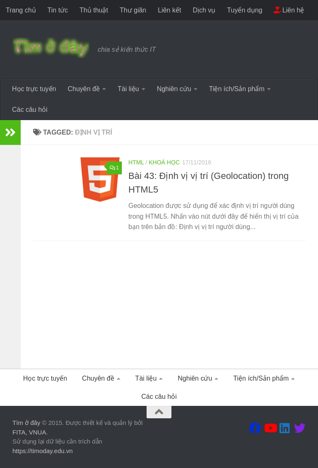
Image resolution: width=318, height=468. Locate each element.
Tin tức (58, 10)
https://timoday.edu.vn (42, 450)
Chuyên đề (83, 88)
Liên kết (169, 10)
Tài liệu (128, 88)
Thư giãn (133, 10)
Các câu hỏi (30, 109)
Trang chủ (21, 10)
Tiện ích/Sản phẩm (237, 88)
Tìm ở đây (26, 422)
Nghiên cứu (174, 88)
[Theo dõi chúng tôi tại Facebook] (255, 428)
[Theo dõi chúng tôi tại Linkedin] (285, 428)
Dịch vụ (204, 10)
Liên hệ (289, 10)
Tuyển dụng (244, 10)
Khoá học (164, 162)
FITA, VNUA (29, 432)
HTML (136, 162)
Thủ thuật (94, 10)
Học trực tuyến (34, 88)
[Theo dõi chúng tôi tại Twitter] (300, 428)
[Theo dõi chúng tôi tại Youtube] (270, 428)
